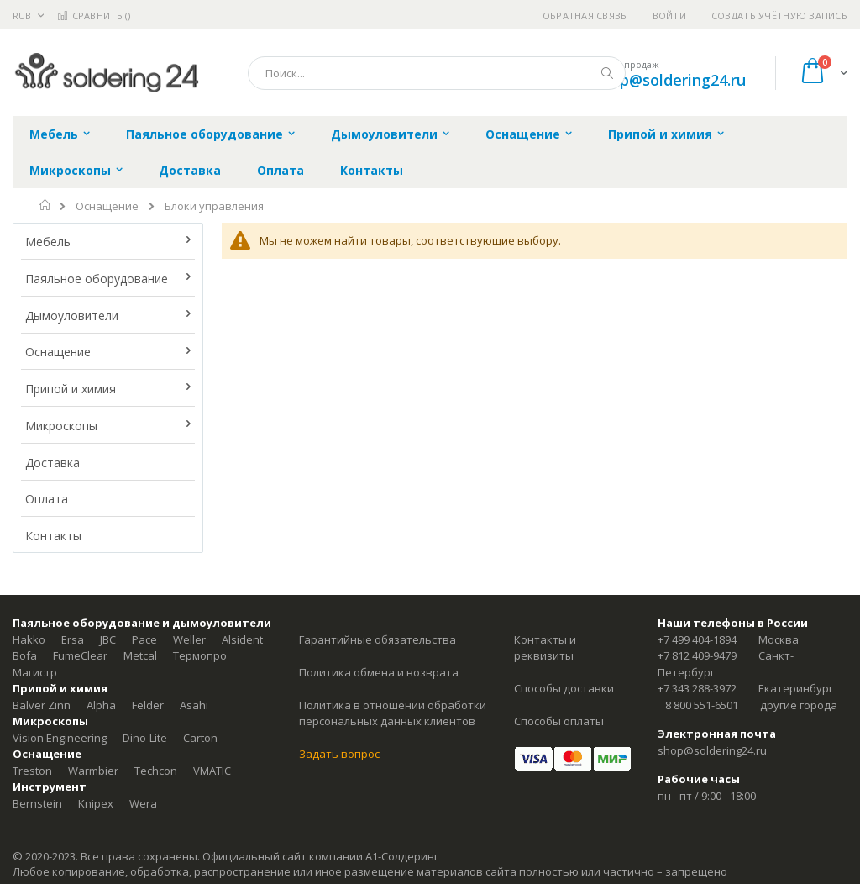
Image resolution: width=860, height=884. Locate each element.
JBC (108, 639)
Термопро (200, 655)
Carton (200, 737)
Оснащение (107, 206)
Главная (45, 205)
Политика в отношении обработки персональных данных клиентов (392, 713)
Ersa (72, 639)
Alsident (242, 639)
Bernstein (37, 803)
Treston (32, 770)
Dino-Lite (145, 737)
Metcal (140, 655)
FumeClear (80, 655)
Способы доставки (564, 688)
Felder (148, 705)
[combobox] (437, 73)
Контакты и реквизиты (545, 648)
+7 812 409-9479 (697, 655)
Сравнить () (93, 15)
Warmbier (93, 770)
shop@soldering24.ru (670, 80)
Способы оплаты (559, 721)
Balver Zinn (42, 705)
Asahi (194, 705)
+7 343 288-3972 (697, 688)
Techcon (155, 770)
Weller (189, 639)
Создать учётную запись (779, 15)
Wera (143, 803)
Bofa (25, 655)
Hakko (29, 639)
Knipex (95, 803)
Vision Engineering (60, 737)
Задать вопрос (339, 753)
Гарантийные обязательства (377, 639)
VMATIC (212, 770)
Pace (144, 639)
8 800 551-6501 (701, 705)
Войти (669, 15)
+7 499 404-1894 (697, 639)
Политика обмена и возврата (379, 672)
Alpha (101, 705)
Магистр (35, 672)
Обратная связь (585, 15)
